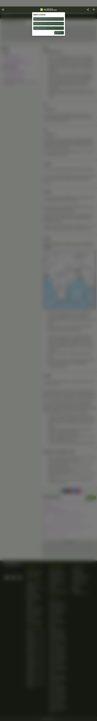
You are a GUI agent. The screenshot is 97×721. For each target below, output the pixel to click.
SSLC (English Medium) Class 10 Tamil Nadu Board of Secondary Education (49, 19)
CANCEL (59, 33)
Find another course (40, 28)
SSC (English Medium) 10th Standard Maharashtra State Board (49, 23)
